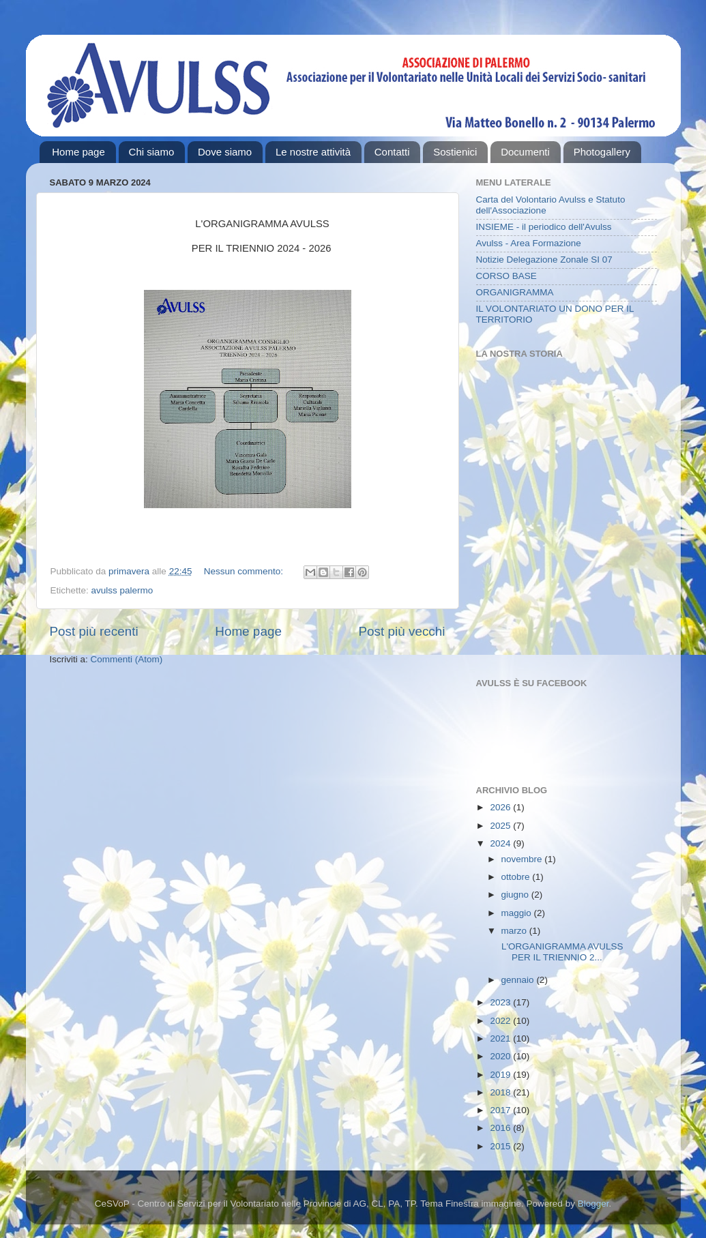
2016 (501, 1128)
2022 (501, 1021)
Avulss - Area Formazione (528, 243)
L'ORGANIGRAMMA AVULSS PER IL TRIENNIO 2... (572, 951)
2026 (501, 807)
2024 (501, 843)
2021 (501, 1038)
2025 (501, 826)
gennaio (519, 980)
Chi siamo (152, 152)
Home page (78, 152)
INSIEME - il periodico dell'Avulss (544, 227)
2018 (501, 1092)
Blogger (593, 1203)
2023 (501, 1002)
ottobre (517, 877)
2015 (501, 1146)
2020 (501, 1056)
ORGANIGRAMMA (515, 292)
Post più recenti (94, 631)
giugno (516, 894)
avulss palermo (122, 590)
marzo (515, 931)
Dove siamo (225, 152)
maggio (517, 913)
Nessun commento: (245, 571)
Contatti (392, 152)
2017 (501, 1110)
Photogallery (602, 152)
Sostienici (455, 152)
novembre (523, 859)
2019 (501, 1075)
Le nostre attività (313, 152)
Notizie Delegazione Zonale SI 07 (544, 259)
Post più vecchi (401, 631)
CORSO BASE (506, 276)
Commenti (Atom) (127, 659)
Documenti (525, 152)
